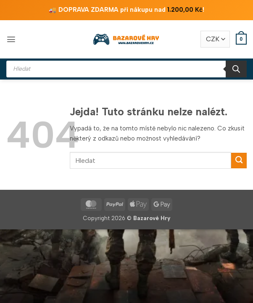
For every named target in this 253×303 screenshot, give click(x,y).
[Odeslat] (239, 160)
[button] (11, 39)
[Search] (236, 69)
